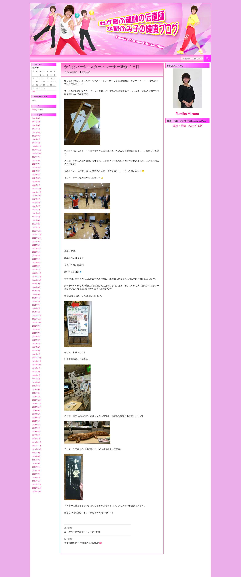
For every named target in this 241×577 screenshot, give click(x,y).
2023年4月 (36, 217)
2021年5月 (36, 298)
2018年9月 (36, 410)
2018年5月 (36, 424)
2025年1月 (36, 143)
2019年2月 (36, 393)
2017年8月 (36, 456)
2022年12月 (36, 231)
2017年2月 (36, 477)
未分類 (34, 110)
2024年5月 (36, 171)
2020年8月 (36, 329)
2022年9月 (36, 241)
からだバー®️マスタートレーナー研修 (97, 529)
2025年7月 (36, 122)
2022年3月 (36, 262)
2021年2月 (36, 308)
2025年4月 (36, 132)
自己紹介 (197, 58)
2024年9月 (36, 157)
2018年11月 (36, 403)
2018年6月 (36, 421)
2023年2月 (36, 224)
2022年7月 (36, 249)
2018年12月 (36, 400)
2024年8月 (36, 160)
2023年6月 (36, 210)
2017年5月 (36, 467)
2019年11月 (36, 361)
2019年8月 (36, 372)
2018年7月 (36, 418)
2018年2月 (36, 435)
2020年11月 (36, 319)
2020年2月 (36, 351)
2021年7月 (36, 291)
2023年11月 (36, 192)
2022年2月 (36, 266)
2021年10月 (36, 280)
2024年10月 (36, 153)
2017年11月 (36, 446)
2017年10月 (36, 449)
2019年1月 (36, 396)
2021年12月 (36, 273)
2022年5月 (36, 255)
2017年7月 (36, 460)
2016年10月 (36, 491)
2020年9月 (36, 326)
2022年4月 (36, 259)
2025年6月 (36, 125)
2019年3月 (36, 389)
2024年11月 (36, 150)
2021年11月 (36, 277)
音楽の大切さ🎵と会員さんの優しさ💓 (97, 540)
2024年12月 (36, 146)
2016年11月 (36, 488)
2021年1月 (36, 312)
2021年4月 (36, 301)
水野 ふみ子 (86, 72)
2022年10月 (36, 238)
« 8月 (33, 91)
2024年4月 (36, 174)
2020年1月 (36, 354)
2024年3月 (36, 178)
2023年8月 (36, 203)
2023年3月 (36, 220)
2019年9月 (36, 368)
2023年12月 (36, 189)
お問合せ (186, 58)
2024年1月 (36, 185)
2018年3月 (36, 432)
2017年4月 (36, 470)
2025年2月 (36, 139)
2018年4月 (36, 428)
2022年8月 (36, 245)
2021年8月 (36, 287)
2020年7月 (36, 333)
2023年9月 (36, 199)
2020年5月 (36, 340)
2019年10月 (36, 365)
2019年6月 (36, 379)
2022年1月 (36, 270)
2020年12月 (36, 315)
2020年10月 (36, 322)
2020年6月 (36, 336)
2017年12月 (36, 442)
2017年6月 (36, 463)
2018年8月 (36, 414)
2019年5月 (36, 382)
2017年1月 (36, 481)
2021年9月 (36, 284)
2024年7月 (36, 164)
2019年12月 (36, 358)
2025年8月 (36, 118)
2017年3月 (36, 474)
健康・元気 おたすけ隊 (187, 125)
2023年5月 (36, 213)
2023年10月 (36, 196)
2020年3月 (36, 347)
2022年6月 (36, 252)
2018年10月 (36, 407)
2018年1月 (36, 439)
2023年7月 (36, 206)
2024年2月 (36, 182)
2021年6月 (36, 294)
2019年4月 (36, 386)
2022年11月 (36, 234)
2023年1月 (36, 227)
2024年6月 (36, 167)
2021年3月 (36, 305)
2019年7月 (36, 375)
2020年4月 (36, 344)
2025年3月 (36, 136)
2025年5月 (36, 129)
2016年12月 (36, 484)
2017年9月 (36, 453)
